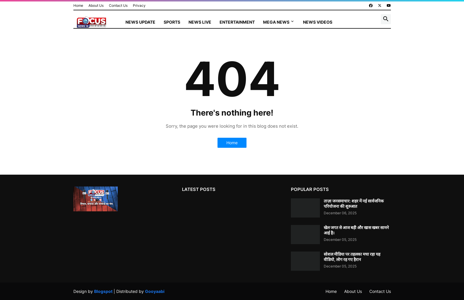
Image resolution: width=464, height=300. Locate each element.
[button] (386, 19)
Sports (172, 22)
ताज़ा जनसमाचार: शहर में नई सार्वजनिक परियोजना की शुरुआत (354, 203)
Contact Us (118, 5)
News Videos (317, 22)
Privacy (139, 5)
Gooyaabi (155, 291)
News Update (140, 22)
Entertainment (237, 22)
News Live (199, 22)
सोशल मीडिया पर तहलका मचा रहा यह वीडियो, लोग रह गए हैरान (352, 257)
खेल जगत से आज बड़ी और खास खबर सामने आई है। (356, 230)
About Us (96, 5)
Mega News (276, 22)
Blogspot (103, 291)
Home (78, 5)
